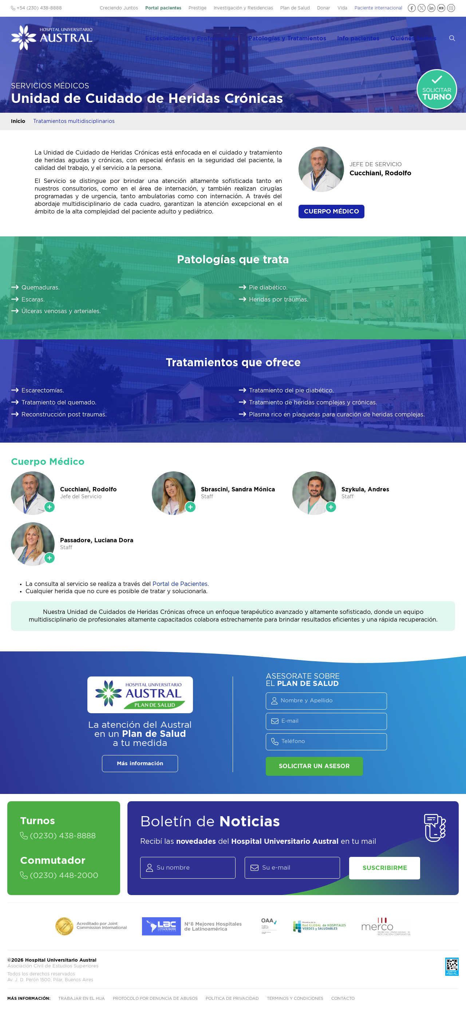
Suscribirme (387, 869)
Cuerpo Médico (331, 211)
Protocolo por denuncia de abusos (155, 1001)
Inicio (18, 121)
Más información (140, 763)
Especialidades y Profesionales (202, 37)
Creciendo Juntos (119, 8)
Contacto (343, 1001)
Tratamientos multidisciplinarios (74, 121)
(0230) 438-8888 (60, 836)
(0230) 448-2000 (61, 876)
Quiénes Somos (419, 37)
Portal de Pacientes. (181, 584)
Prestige (197, 8)
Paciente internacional (378, 8)
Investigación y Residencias (243, 8)
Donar (323, 8)
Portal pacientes (163, 8)
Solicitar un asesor (314, 766)
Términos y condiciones (295, 1001)
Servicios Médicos (50, 86)
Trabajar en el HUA (81, 1001)
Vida (342, 8)
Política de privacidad (232, 1001)
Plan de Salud (295, 8)
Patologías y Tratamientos (296, 37)
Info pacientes (366, 37)
